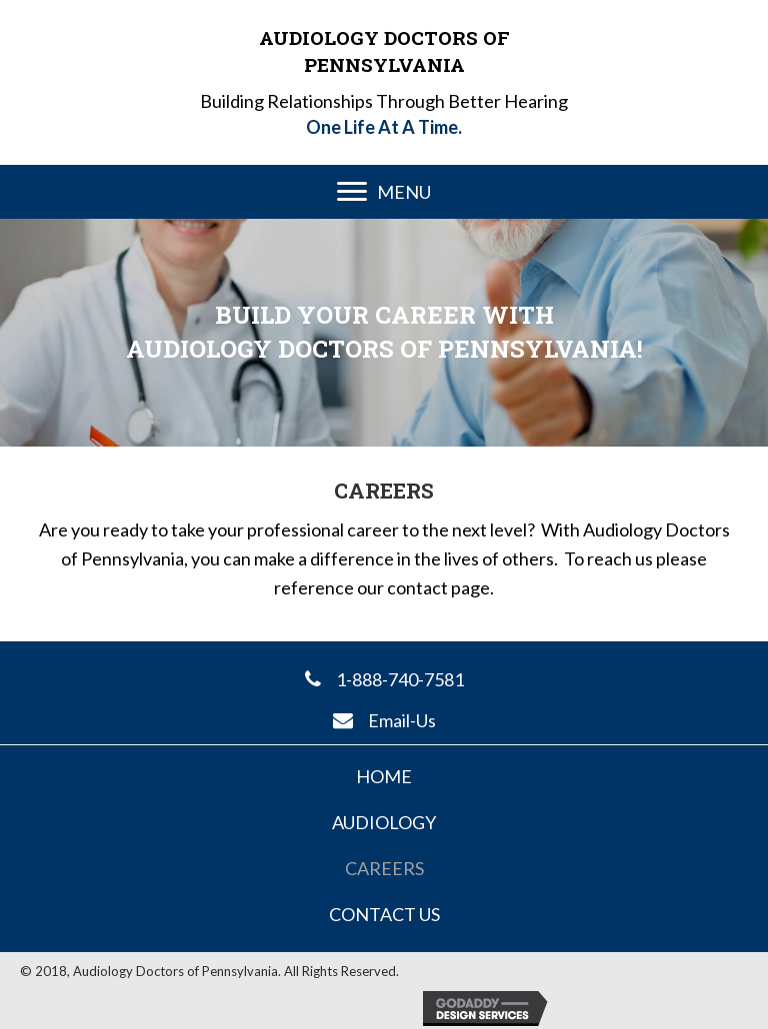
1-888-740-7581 (400, 679)
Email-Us (402, 720)
